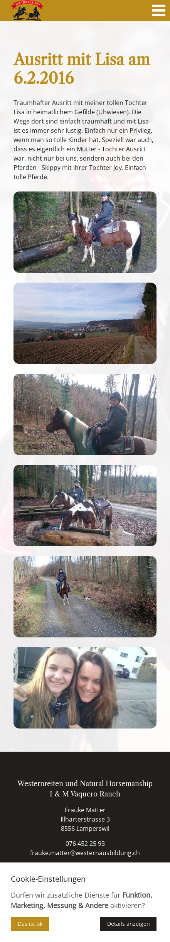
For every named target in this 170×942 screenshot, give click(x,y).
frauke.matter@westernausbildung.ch (85, 853)
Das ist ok (30, 923)
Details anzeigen (128, 923)
